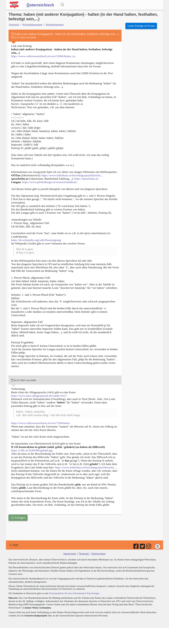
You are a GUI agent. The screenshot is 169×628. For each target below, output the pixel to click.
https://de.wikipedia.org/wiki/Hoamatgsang (36, 240)
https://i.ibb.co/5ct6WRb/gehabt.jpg (32, 450)
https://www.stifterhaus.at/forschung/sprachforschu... (72, 175)
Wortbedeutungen (55, 24)
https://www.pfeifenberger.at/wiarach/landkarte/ (49, 182)
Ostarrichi (14, 24)
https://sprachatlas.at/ (86, 178)
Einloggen (18, 517)
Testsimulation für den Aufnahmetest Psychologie (74, 593)
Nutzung (84, 553)
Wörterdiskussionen (32, 24)
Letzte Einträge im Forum (141, 25)
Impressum (69, 553)
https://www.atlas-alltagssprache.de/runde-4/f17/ (39, 395)
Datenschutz (98, 553)
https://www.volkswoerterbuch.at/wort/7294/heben (40, 423)
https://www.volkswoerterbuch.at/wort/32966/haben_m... (44, 56)
